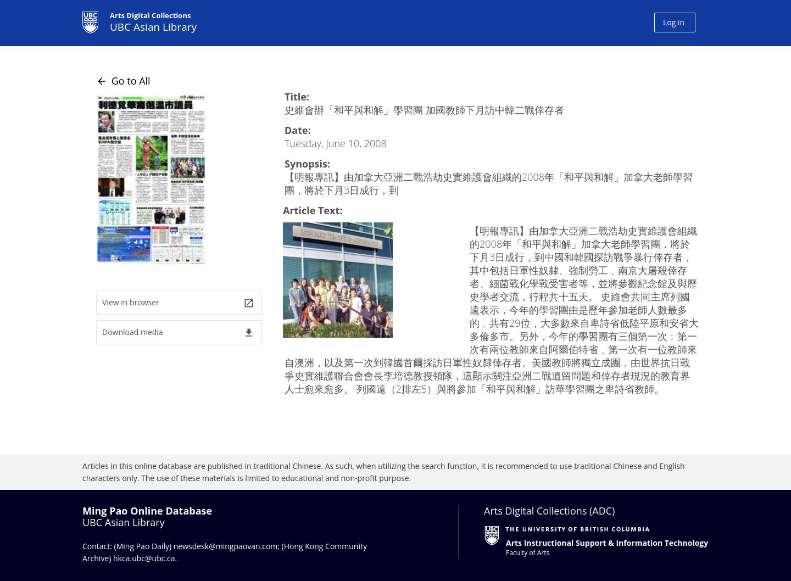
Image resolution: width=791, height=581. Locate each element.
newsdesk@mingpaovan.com (226, 546)
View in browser (178, 303)
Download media (178, 332)
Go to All (123, 80)
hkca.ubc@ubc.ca (144, 558)
